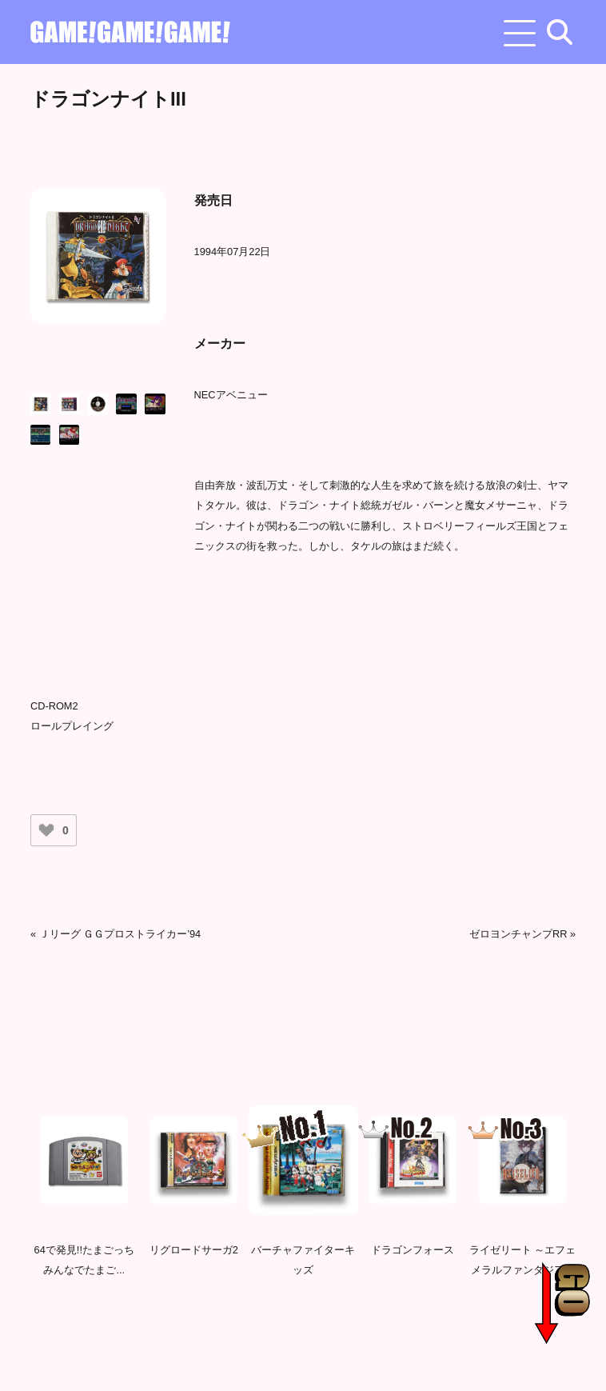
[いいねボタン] (46, 830)
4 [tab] (327, 1325)
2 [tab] (279, 1325)
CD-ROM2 (54, 706)
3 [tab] (303, 1325)
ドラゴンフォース (412, 1253)
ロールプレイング (72, 726)
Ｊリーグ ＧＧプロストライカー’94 (120, 934)
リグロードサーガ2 (194, 1253)
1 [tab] (255, 1325)
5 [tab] (351, 1325)
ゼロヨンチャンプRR (518, 934)
